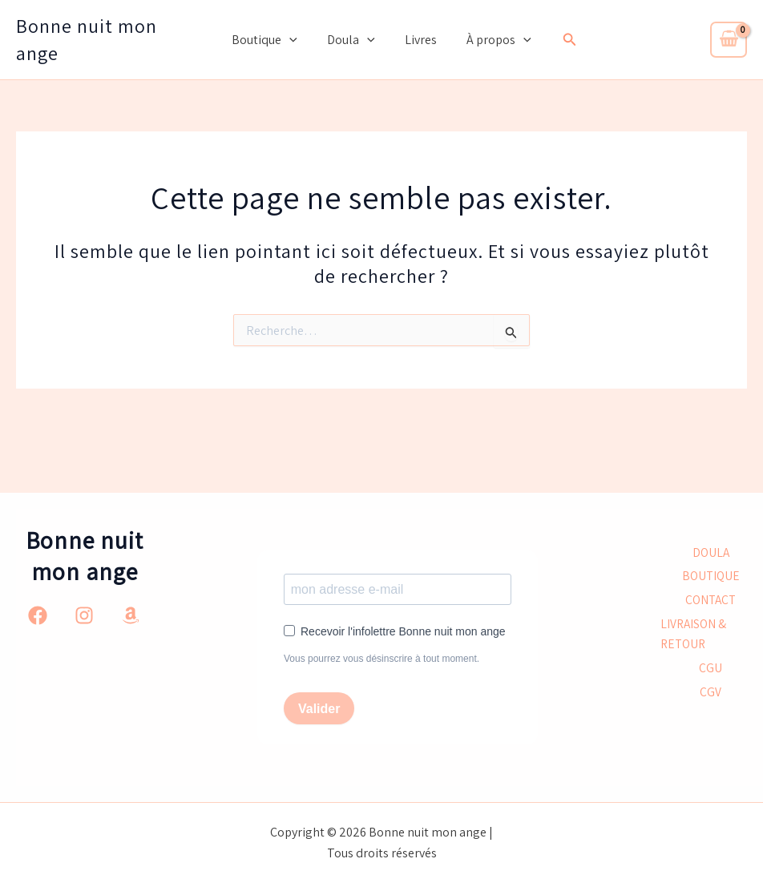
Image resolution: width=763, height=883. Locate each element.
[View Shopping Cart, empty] (728, 39)
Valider (319, 709)
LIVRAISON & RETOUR (694, 635)
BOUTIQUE (710, 575)
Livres (418, 39)
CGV (710, 694)
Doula (353, 40)
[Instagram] (84, 614)
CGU (710, 670)
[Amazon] (130, 614)
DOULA (711, 551)
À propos (492, 40)
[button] (296, 40)
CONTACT (710, 599)
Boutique (271, 40)
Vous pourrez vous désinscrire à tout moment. (381, 658)
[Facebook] (37, 614)
